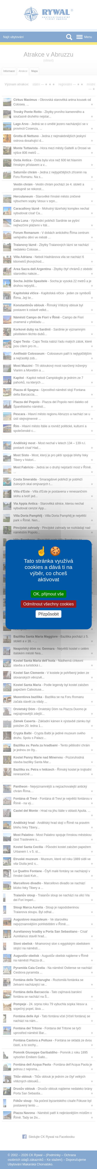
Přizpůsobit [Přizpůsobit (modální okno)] (48, 614)
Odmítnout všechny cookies (48, 604)
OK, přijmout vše (48, 594)
